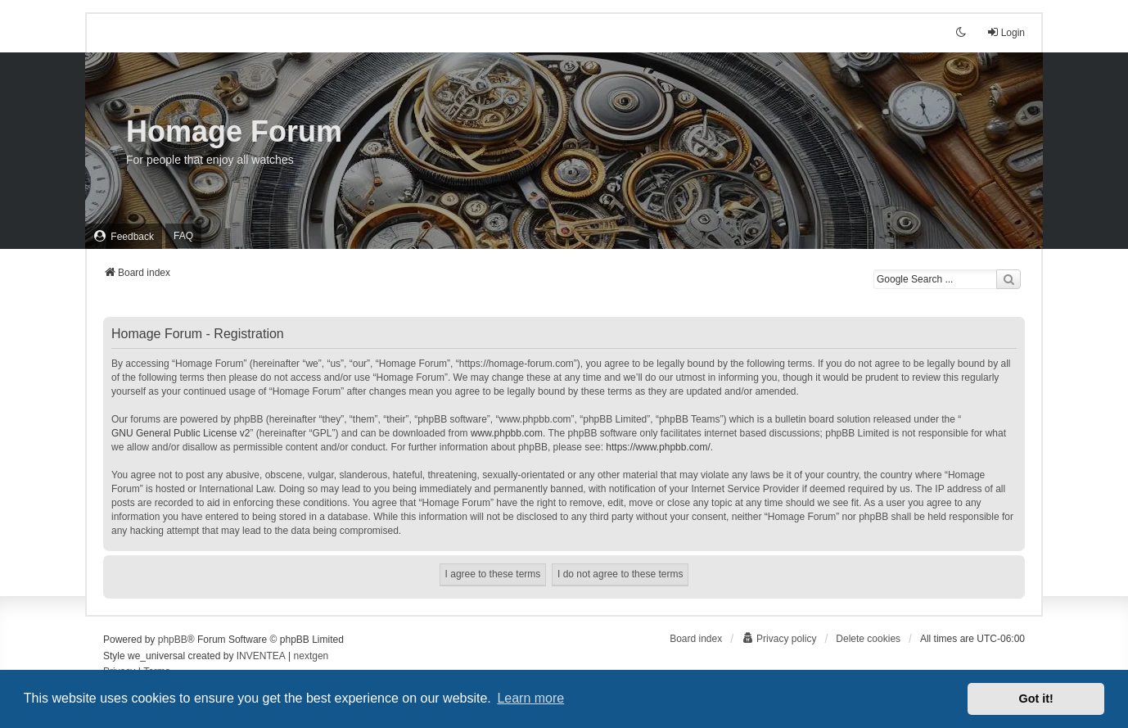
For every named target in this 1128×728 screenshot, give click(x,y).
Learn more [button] (530, 698)
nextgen (311, 656)
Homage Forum (234, 131)
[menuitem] (123, 236)
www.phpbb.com (507, 433)
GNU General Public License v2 (180, 433)
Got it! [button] (1036, 698)
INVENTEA (261, 656)
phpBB (172, 639)
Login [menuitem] (1005, 32)
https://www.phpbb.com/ (658, 447)
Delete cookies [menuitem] (868, 638)
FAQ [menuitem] (183, 236)
